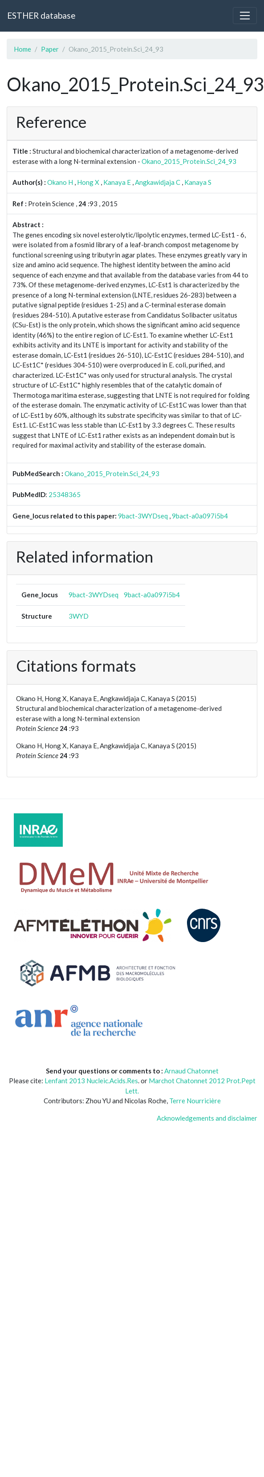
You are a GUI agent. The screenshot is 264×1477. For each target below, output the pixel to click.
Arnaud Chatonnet (191, 1071)
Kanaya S (197, 182)
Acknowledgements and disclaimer (207, 1118)
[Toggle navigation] (245, 15)
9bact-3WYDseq (143, 516)
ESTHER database (41, 15)
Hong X (88, 182)
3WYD (79, 616)
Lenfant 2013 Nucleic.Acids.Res (91, 1081)
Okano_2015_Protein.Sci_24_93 (189, 161)
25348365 (65, 494)
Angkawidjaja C (157, 182)
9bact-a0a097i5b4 (200, 516)
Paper (50, 49)
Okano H (60, 182)
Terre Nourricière (195, 1101)
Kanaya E (117, 182)
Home (22, 49)
